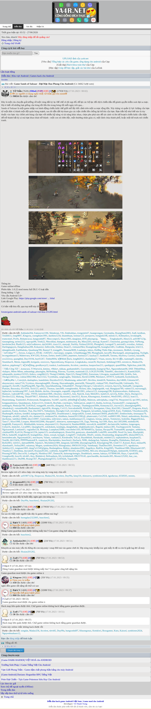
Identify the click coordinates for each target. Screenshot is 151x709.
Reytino (144, 416)
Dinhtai (59, 347)
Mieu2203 (86, 341)
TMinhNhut (139, 369)
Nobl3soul (54, 396)
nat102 (63, 400)
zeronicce (126, 362)
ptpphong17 (16, 365)
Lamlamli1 (20, 429)
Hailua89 (127, 386)
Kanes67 (105, 341)
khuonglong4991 (133, 405)
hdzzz (90, 350)
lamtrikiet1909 (45, 394)
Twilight (144, 353)
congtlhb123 (42, 374)
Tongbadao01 (116, 339)
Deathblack (86, 453)
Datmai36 (58, 453)
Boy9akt (57, 403)
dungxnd (65, 443)
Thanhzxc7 (7, 451)
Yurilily (74, 344)
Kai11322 (41, 377)
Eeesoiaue (93, 374)
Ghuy (108, 408)
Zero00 (16, 386)
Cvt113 (63, 408)
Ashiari (139, 344)
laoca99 (107, 353)
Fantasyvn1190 (41, 333)
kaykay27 (94, 355)
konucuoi (25, 369)
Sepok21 (39, 443)
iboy (32, 456)
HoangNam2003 (123, 333)
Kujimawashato (120, 391)
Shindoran (54, 333)
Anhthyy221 (8, 448)
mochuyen (37, 437)
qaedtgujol (109, 365)
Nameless (110, 380)
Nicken (82, 388)
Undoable (81, 435)
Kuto (118, 411)
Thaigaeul (85, 411)
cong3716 (113, 400)
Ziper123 (70, 374)
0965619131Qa (79, 445)
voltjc (27, 394)
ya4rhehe (53, 451)
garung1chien (127, 341)
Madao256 (137, 362)
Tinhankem (49, 411)
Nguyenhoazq (56, 362)
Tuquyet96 (72, 458)
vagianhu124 (33, 429)
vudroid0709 (17, 394)
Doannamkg (108, 435)
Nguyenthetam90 (119, 369)
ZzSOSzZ (30, 405)
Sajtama (104, 440)
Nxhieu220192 (86, 344)
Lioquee (25, 421)
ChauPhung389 (27, 386)
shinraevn (61, 421)
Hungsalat (130, 347)
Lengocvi (30, 353)
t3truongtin (55, 391)
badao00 (13, 435)
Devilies (92, 380)
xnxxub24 (91, 424)
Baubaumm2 (34, 408)
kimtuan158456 (99, 413)
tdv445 (26, 456)
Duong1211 (136, 394)
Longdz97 (71, 435)
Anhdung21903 (113, 362)
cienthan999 (8, 432)
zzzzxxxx (44, 362)
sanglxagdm (64, 377)
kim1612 (76, 396)
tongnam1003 (21, 448)
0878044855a (87, 429)
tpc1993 (136, 400)
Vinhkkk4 (126, 411)
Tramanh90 (119, 429)
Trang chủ (7, 26)
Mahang (20, 396)
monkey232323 (21, 374)
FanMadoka (21, 350)
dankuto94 (123, 451)
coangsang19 (132, 403)
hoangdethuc (37, 435)
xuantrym (43, 440)
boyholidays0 (131, 377)
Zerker (51, 355)
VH (62, 333)
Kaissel (126, 443)
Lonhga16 (33, 453)
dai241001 (47, 344)
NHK (84, 440)
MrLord (94, 451)
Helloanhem (51, 456)
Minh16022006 (37, 421)
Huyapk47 (50, 421)
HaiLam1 (135, 440)
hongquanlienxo (9, 403)
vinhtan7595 (102, 383)
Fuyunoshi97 (118, 403)
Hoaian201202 (41, 451)
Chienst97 (126, 408)
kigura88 (25, 362)
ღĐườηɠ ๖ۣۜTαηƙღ (77, 400)
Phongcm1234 (30, 432)
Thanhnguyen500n (90, 405)
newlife (50, 405)
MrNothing (51, 371)
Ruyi (133, 443)
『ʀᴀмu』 (104, 339)
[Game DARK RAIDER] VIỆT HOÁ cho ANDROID (26, 660)
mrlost (144, 400)
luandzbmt (43, 380)
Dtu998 (21, 458)
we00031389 (114, 416)
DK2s (5, 435)
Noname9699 (69, 350)
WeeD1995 (116, 396)
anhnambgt (29, 371)
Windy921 (88, 408)
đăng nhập (15, 638)
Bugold (99, 427)
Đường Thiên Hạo (103, 350)
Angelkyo (90, 448)
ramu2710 (19, 383)
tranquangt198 (105, 391)
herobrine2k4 (8, 344)
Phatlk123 (20, 344)
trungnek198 (101, 335)
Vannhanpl (92, 445)
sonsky (98, 435)
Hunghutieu (45, 400)
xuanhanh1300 (116, 374)
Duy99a (69, 476)
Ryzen (84, 396)
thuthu (99, 403)
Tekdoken (76, 377)
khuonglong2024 (88, 443)
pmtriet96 (79, 383)
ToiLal (76, 437)
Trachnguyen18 (123, 427)
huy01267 (40, 359)
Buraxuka (15, 388)
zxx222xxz (7, 359)
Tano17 (5, 421)
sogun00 (66, 391)
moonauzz (118, 350)
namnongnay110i (75, 421)
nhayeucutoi (8, 383)
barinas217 (83, 355)
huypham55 (135, 437)
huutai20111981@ (77, 416)
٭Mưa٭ (54, 369)
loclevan (107, 403)
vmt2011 (67, 394)
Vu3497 (55, 400)
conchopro (67, 403)
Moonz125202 (121, 456)
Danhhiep (18, 451)
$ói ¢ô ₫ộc (118, 359)
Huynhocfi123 (56, 380)
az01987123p (139, 339)
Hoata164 (70, 432)
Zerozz (21, 353)
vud (107, 388)
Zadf (134, 333)
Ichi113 (139, 347)
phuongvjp (93, 339)
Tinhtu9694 (51, 359)
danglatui (76, 339)
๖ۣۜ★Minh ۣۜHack (65, 359)
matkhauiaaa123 (77, 419)
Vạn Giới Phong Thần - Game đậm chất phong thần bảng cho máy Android (37, 669)
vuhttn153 (129, 388)
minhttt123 (109, 437)
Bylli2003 (7, 443)
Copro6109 (132, 453)
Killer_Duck (124, 394)
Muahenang (70, 380)
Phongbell (99, 344)
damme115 (38, 416)
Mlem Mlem (17, 371)
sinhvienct (56, 419)
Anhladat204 (27, 333)
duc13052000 (120, 421)
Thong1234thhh (57, 374)
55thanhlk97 (68, 386)
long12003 (51, 413)
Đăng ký (17, 40)
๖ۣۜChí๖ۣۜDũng (28, 365)
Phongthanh (97, 353)
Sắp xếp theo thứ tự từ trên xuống (16, 693)
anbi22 (43, 388)
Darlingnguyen (9, 347)
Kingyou (27, 335)
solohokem (50, 427)
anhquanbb (7, 374)
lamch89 (60, 388)
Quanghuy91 (38, 427)
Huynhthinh (86, 437)
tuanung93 (129, 359)
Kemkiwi (105, 396)
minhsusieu (71, 341)
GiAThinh (61, 458)
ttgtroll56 (46, 408)
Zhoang (54, 383)
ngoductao (133, 445)
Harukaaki (98, 437)
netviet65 (121, 344)
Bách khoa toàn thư (76, 65)
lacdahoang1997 (20, 391)
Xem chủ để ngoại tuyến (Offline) (16, 686)
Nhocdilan (51, 341)
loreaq (98, 419)
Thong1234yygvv (83, 386)
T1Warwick (36, 369)
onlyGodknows (34, 344)
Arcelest (74, 365)
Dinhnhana (124, 440)
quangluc (130, 429)
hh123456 (14, 440)
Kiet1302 (116, 408)
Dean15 (67, 347)
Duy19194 (29, 359)
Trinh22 (41, 341)
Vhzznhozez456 (139, 411)
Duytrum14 (65, 424)
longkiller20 (23, 435)
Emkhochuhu (126, 413)
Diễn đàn (5, 76)
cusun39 (92, 362)
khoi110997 (33, 419)
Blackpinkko (55, 440)
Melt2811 (95, 394)
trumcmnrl (7, 339)
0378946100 (114, 453)
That (30, 411)
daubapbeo (32, 380)
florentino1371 (120, 445)
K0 (59, 456)
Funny (15, 411)
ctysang (136, 350)
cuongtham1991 (39, 335)
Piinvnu (61, 371)
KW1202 (35, 355)
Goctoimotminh (88, 369)
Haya (123, 453)
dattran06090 (28, 443)
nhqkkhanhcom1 (86, 427)
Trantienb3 (21, 400)
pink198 (141, 365)
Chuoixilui (115, 341)
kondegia (61, 427)
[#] (50, 91)
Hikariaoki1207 (137, 448)
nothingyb (7, 405)
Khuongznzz (94, 396)
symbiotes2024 (50, 445)
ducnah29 (28, 451)
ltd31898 (74, 443)
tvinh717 (117, 443)
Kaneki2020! (134, 371)
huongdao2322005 (29, 517)
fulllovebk (49, 347)
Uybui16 (6, 427)
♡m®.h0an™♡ (9, 353)
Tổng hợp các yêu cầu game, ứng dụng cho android (76, 61)
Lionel (88, 413)
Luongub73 (110, 344)
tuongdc (61, 435)
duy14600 (121, 380)
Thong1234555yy (10, 377)
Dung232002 (82, 374)
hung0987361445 (67, 451)
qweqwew (89, 335)
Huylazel (101, 362)
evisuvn (108, 386)
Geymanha (109, 333)
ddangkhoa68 (8, 350)
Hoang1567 (31, 458)
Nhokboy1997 (45, 453)
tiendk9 (26, 413)
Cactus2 (131, 355)
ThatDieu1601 (105, 445)
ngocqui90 (31, 341)
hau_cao (133, 456)
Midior (66, 448)
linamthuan (67, 335)
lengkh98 (6, 424)
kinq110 (77, 476)
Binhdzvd (40, 456)
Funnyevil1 (17, 424)
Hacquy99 (108, 429)
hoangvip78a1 (103, 369)
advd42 (16, 416)
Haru (110, 421)
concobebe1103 (72, 429)
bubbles (124, 424)
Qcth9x (128, 374)
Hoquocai (69, 362)
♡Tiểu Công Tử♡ (11, 369)
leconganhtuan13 (10, 355)
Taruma (113, 355)
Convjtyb (21, 380)
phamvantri (92, 416)
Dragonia (136, 408)
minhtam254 (51, 416)
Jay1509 (103, 421)
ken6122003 (61, 355)
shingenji (59, 405)
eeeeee (96, 453)
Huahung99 (7, 413)
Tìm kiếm (4, 80)
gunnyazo (80, 432)
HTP (84, 339)
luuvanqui (59, 353)
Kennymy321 (106, 405)
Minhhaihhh (29, 424)
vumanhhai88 (21, 408)
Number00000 (78, 424)
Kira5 (144, 408)
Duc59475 (38, 411)
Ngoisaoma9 (8, 429)
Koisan (44, 355)
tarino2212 (20, 341)
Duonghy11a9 (62, 411)
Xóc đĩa (29, 26)
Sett (134, 374)
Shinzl (124, 416)
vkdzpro (6, 371)
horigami (35, 362)
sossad (53, 435)
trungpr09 (41, 405)
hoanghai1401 (108, 347)
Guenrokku (45, 419)
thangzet (61, 341)
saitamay (30, 445)
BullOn (99, 448)
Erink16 (48, 403)
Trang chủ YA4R (12, 43)
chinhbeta (62, 416)
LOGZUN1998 (96, 371)
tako (89, 388)
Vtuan (101, 359)
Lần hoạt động (8, 72)
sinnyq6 (66, 344)
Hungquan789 (116, 388)
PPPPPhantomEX (28, 440)
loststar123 (78, 335)
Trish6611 (7, 335)
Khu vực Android (20, 76)
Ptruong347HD (9, 453)
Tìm (36, 53)
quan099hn (121, 365)
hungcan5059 (108, 411)
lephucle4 (6, 391)
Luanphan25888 (56, 429)
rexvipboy (75, 411)
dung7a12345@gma (38, 448)
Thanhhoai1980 (122, 448)
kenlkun (141, 333)
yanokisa (83, 365)
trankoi (52, 365)
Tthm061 (109, 371)
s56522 (126, 396)
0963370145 (80, 456)
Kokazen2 (39, 347)
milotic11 (112, 335)
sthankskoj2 (7, 408)
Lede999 (102, 432)
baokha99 (104, 355)
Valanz (47, 437)
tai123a (113, 394)
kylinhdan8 (68, 456)
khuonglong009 (42, 383)
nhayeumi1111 (51, 424)
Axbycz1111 (37, 403)
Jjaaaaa (98, 429)
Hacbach (77, 440)
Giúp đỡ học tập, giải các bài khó (75, 68)
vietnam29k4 (78, 347)
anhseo (106, 419)
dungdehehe (72, 427)
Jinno (46, 435)
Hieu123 (128, 339)
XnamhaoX (7, 362)
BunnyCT (47, 350)
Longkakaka (81, 362)
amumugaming (132, 353)
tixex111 (57, 344)
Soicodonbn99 (75, 408)
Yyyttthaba (53, 377)
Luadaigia (82, 350)
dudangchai (93, 440)
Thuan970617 (31, 396)
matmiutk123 (82, 371)
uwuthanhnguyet (56, 432)
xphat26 (24, 416)
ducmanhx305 (106, 456)
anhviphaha (102, 400)
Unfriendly (128, 383)
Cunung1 (76, 405)
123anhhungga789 (82, 353)
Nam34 (80, 394)
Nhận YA (40, 26)
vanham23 (56, 437)
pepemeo (72, 355)
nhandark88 (91, 432)
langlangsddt (98, 388)
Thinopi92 (90, 383)
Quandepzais (24, 403)
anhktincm (141, 429)
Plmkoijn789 (19, 405)
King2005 (108, 448)
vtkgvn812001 (78, 391)
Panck (68, 405)
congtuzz (90, 419)
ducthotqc (6, 419)
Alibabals (43, 396)
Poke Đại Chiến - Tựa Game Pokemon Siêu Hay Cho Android (30, 679)
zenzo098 (112, 432)
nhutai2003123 (136, 435)
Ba (79, 341)
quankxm (6, 411)
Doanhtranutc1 (64, 413)
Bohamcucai (26, 339)
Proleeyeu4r (32, 400)
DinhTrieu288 (115, 383)
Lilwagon (104, 374)
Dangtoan (6, 416)
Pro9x (16, 339)
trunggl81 (57, 350)
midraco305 (109, 427)
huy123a (117, 386)
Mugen (38, 445)
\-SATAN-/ (48, 353)
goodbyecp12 (41, 365)
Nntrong (94, 421)
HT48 (39, 353)
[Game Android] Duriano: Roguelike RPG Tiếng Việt (26, 674)
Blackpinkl (138, 432)
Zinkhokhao (70, 333)
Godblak (120, 347)
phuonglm (40, 371)
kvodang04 (136, 335)
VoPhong (139, 341)
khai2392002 (83, 451)
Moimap (44, 429)
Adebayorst (133, 391)
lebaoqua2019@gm (108, 451)
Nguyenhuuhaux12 (11, 633)
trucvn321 (119, 405)
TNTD (34, 394)
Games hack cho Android (42, 76)
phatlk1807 (113, 413)
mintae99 (141, 443)
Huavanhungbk (67, 383)
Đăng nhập (6, 40)
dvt (30, 416)
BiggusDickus (137, 419)
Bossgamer (99, 408)
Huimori (6, 394)
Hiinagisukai (65, 445)
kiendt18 (101, 380)
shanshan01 (7, 445)
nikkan (62, 369)
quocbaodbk (92, 456)
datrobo (139, 359)
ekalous (18, 413)
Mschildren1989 (52, 443)
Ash (74, 394)
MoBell (127, 350)
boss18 (18, 456)
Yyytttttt (70, 371)
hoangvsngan (96, 333)
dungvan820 (78, 413)
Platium (6, 388)
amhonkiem (134, 416)
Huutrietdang (8, 400)
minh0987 (102, 424)
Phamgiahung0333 (47, 458)
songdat (68, 353)
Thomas (51, 388)
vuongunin (137, 386)
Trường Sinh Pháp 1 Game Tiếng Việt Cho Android (25, 665)
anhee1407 (82, 380)
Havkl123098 (88, 377)
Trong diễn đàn (8, 690)
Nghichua (131, 365)
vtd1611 (16, 443)
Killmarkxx (124, 335)
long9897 (17, 335)
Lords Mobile (35, 391)
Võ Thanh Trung (80, 704)
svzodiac (131, 344)
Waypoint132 (125, 400)
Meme (17, 362)
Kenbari (23, 411)
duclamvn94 (113, 424)
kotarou (40, 424)
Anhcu (32, 374)
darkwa (5, 365)
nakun (65, 419)
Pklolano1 (100, 377)
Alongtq (55, 408)
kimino (46, 369)
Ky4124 (18, 432)
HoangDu (113, 440)
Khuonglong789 (104, 443)
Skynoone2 (65, 396)
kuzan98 (140, 355)
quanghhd (18, 359)
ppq (140, 451)
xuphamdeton (122, 437)
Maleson (91, 400)
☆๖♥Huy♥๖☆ (9, 380)
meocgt (96, 341)
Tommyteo (115, 419)
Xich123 (34, 388)
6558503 (133, 451)
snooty (109, 359)
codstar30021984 (28, 377)
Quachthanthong (53, 386)
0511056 (25, 388)
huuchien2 (66, 440)
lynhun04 (119, 377)
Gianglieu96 (8, 456)
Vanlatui (136, 427)
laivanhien (96, 411)
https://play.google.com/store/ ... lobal (37, 298)
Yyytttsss (29, 383)
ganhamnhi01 (73, 369)
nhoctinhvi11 (120, 371)
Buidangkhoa (55, 448)
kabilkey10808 (20, 419)
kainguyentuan (38, 413)
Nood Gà (122, 432)
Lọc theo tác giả (8, 683)
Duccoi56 (22, 453)
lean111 (134, 396)
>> (14, 87)
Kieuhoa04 (67, 437)
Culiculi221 (98, 386)
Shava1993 (66, 339)
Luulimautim (63, 365)
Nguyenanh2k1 (24, 437)
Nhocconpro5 (53, 339)
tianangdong (8, 341)
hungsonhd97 (39, 339)
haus (130, 432)
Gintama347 (133, 380)
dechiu (46, 391)
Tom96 (5, 440)
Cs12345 (102, 416)
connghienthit (71, 388)
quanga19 (6, 386)
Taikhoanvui (79, 403)
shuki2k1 (16, 427)
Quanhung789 (35, 350)
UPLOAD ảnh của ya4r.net (75, 58)
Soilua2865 (19, 445)
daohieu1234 (54, 335)
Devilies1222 (8, 396)
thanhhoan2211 (9, 458)
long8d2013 (78, 359)
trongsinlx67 (83, 333)
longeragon (134, 424)
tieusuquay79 (139, 413)
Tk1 (136, 383)
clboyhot (57, 394)
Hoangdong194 (93, 347)
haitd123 (105, 394)
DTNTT (110, 377)
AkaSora (122, 355)
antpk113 (90, 403)
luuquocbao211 (96, 365)
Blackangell (118, 353)
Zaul (87, 394)
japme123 (43, 432)
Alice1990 (15, 421)
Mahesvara (24, 355)
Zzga (86, 421)
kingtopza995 (121, 435)
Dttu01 (90, 435)
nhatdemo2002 (77, 448)
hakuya (103, 453)
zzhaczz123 (91, 391)
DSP (131, 369)
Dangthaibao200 (25, 347)
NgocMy (40, 386)
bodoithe (126, 419)
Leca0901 (26, 427)
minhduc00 (133, 421)
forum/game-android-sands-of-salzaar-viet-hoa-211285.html (29, 312)
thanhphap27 (91, 359)
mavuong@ (140, 388)
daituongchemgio (72, 453)
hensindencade (9, 437)
